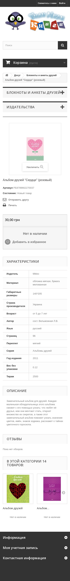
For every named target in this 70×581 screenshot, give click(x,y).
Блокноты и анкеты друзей (42, 75)
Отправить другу (18, 199)
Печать (12, 205)
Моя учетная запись (20, 547)
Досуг (17, 75)
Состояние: (9, 193)
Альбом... (43, 508)
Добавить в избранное (29, 242)
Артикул (8, 187)
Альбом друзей (13, 508)
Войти (62, 3)
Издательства (21, 107)
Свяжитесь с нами (47, 3)
